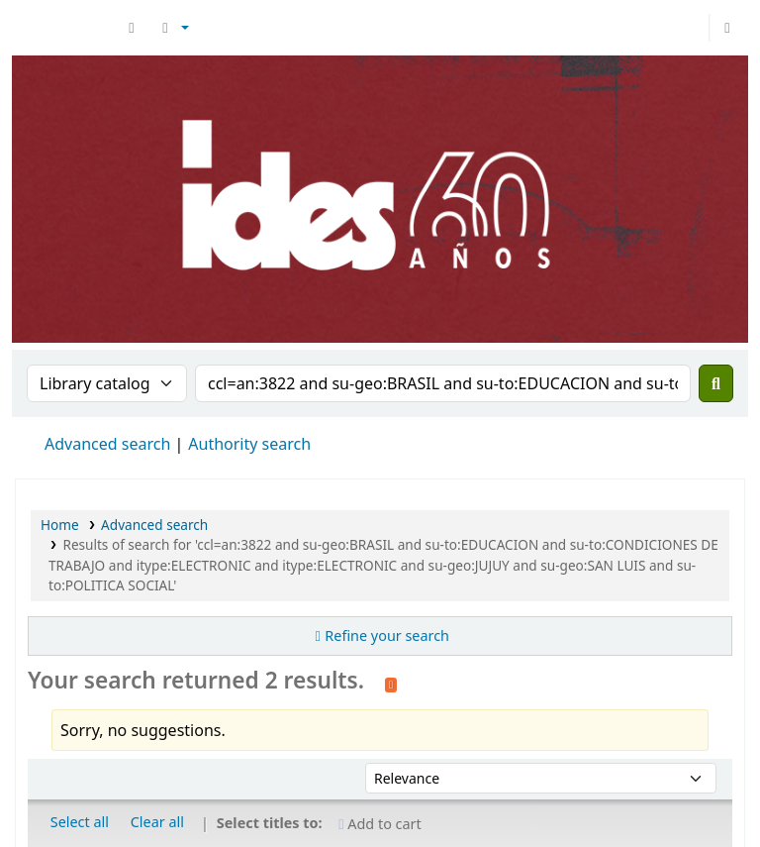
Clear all (157, 821)
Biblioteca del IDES (65, 28)
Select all (79, 821)
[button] (131, 28)
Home (60, 524)
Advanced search (107, 444)
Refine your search (387, 635)
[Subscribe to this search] (391, 682)
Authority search (249, 444)
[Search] (716, 383)
